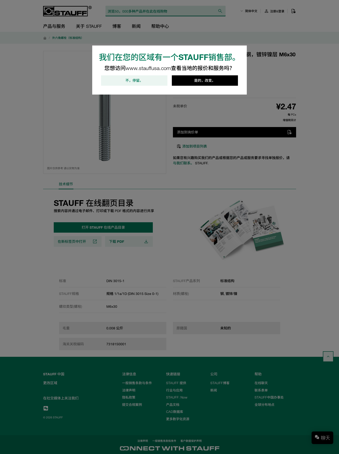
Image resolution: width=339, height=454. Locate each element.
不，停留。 (134, 80)
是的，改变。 (204, 80)
